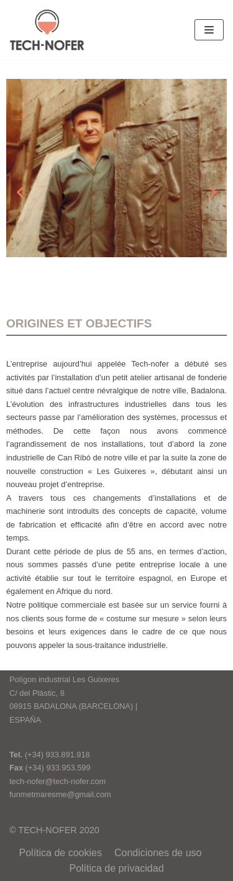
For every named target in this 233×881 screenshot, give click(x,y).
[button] (20, 192)
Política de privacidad (116, 868)
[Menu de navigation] (209, 29)
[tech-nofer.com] (46, 30)
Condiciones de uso (158, 852)
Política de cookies (60, 852)
